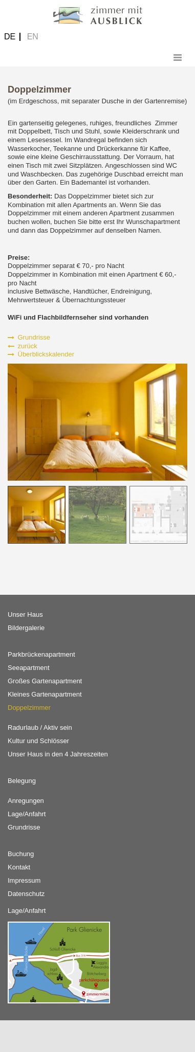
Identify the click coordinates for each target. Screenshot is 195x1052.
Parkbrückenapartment (41, 654)
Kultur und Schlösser (38, 741)
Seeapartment (29, 668)
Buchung (21, 854)
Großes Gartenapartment (45, 681)
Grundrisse (29, 337)
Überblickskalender (41, 354)
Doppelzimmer (29, 707)
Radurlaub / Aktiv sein (40, 727)
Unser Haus (25, 614)
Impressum (24, 880)
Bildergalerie (26, 628)
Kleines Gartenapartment (45, 694)
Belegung (22, 781)
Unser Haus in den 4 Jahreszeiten (58, 754)
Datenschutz (26, 894)
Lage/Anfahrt (27, 814)
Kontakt (19, 867)
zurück (22, 346)
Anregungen (26, 800)
